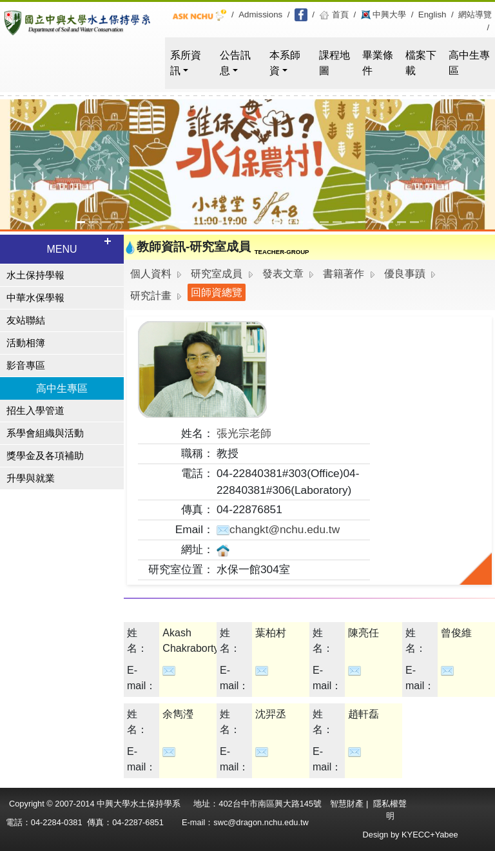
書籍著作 (343, 273)
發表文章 (283, 273)
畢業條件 (377, 63)
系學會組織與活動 (45, 433)
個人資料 (150, 273)
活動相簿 (25, 343)
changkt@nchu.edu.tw (278, 529)
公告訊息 (235, 63)
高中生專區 (469, 63)
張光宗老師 (244, 433)
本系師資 (284, 63)
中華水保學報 (35, 298)
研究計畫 (150, 295)
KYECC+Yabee (430, 834)
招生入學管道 (35, 411)
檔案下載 (420, 63)
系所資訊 (185, 63)
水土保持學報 (35, 275)
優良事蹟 (404, 273)
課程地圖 (334, 63)
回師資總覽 (216, 292)
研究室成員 (216, 273)
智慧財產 (348, 803)
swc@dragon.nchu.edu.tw (260, 822)
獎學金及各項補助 (45, 456)
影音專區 (25, 365)
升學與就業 (30, 478)
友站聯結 (25, 320)
